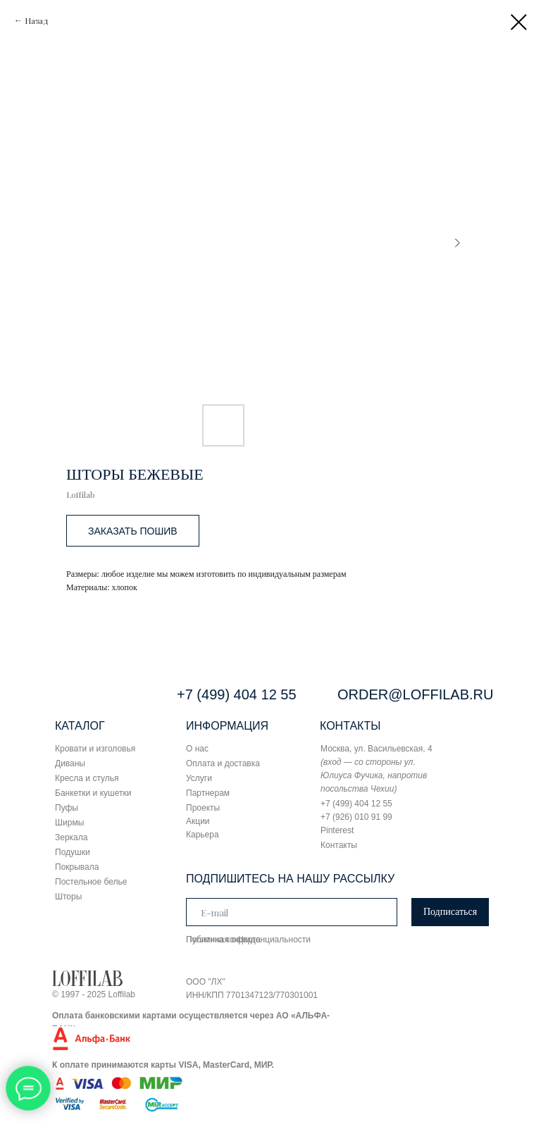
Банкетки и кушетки (93, 793)
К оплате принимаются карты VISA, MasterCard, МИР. (163, 1065)
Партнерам (208, 793)
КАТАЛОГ (80, 726)
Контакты (339, 845)
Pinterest (337, 830)
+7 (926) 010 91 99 (356, 817)
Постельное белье (91, 882)
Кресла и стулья (87, 778)
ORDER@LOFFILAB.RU (415, 694)
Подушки (72, 852)
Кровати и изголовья (95, 749)
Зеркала (71, 837)
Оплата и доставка (223, 763)
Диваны (70, 763)
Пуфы (66, 808)
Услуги (199, 778)
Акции (198, 821)
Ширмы (69, 823)
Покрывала (77, 867)
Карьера (202, 835)
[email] (291, 912)
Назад (37, 20)
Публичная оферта (223, 939)
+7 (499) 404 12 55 (237, 694)
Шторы (68, 897)
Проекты (203, 808)
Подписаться (450, 911)
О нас (197, 749)
